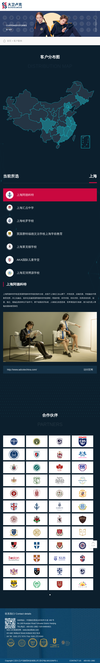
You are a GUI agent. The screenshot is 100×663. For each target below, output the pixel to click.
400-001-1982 (32, 627)
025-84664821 (45, 627)
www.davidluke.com (31, 630)
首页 (7, 41)
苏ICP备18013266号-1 (48, 661)
